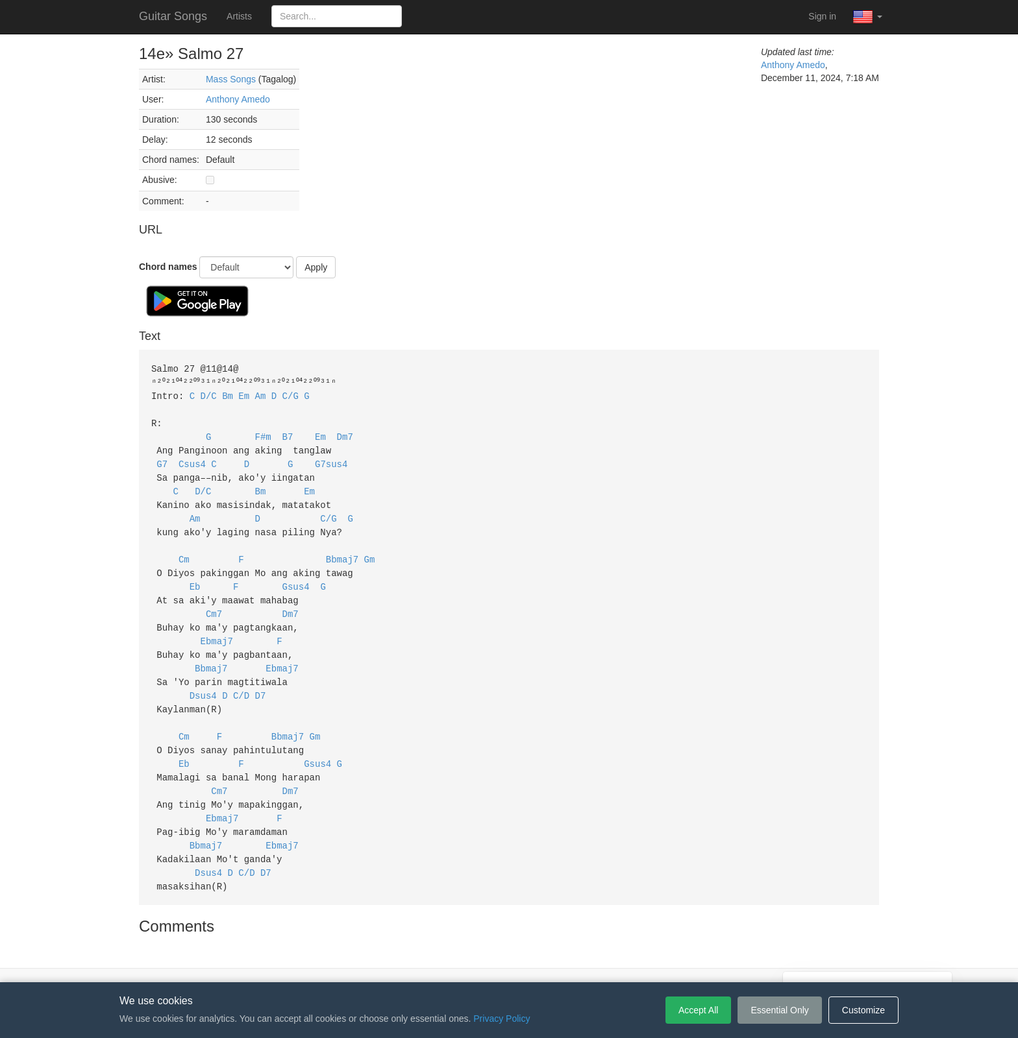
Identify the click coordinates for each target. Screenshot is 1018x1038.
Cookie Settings (583, 963)
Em (243, 394)
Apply (315, 267)
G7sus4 (331, 459)
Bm (227, 394)
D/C (209, 394)
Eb (195, 576)
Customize (863, 1010)
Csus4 (192, 459)
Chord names (168, 266)
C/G (290, 394)
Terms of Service (436, 963)
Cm (184, 550)
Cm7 (214, 602)
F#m (263, 433)
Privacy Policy (511, 963)
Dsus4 (203, 679)
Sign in (822, 16)
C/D (241, 679)
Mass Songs (231, 79)
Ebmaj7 (217, 628)
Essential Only (779, 1010)
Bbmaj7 (342, 550)
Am (260, 394)
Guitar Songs (173, 16)
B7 (287, 433)
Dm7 (345, 433)
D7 (260, 679)
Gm (369, 550)
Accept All (698, 1010)
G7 (162, 459)
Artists (239, 16)
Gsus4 (296, 576)
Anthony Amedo (238, 99)
